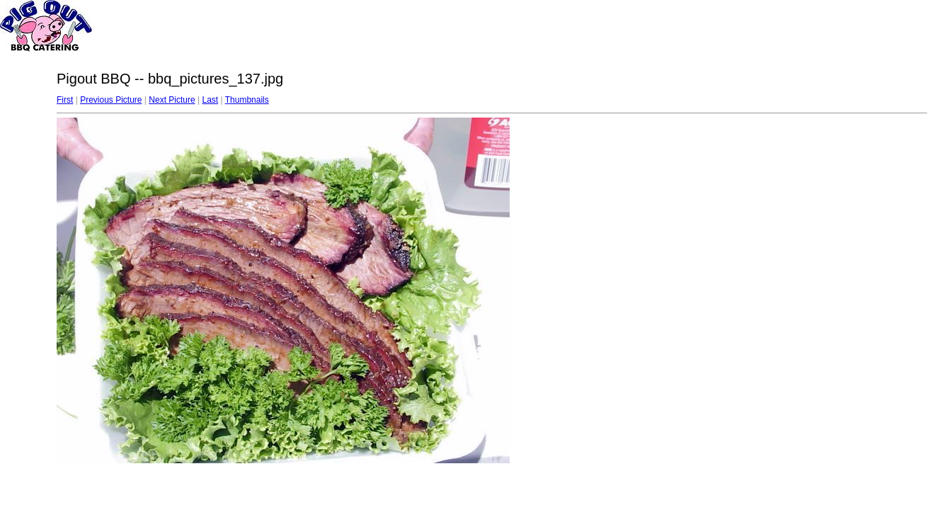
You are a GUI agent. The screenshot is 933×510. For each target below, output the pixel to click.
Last (210, 100)
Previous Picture (111, 100)
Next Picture (172, 100)
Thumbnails (247, 100)
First (65, 100)
